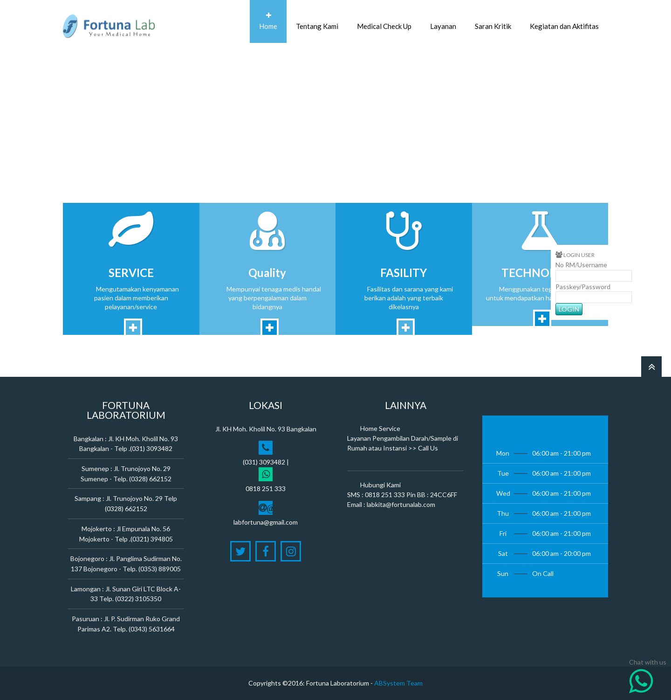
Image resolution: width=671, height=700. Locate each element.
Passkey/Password (582, 287)
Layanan (443, 21)
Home (268, 21)
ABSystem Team (398, 683)
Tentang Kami (317, 21)
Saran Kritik (493, 21)
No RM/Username (581, 265)
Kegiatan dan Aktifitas (564, 21)
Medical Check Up (384, 21)
